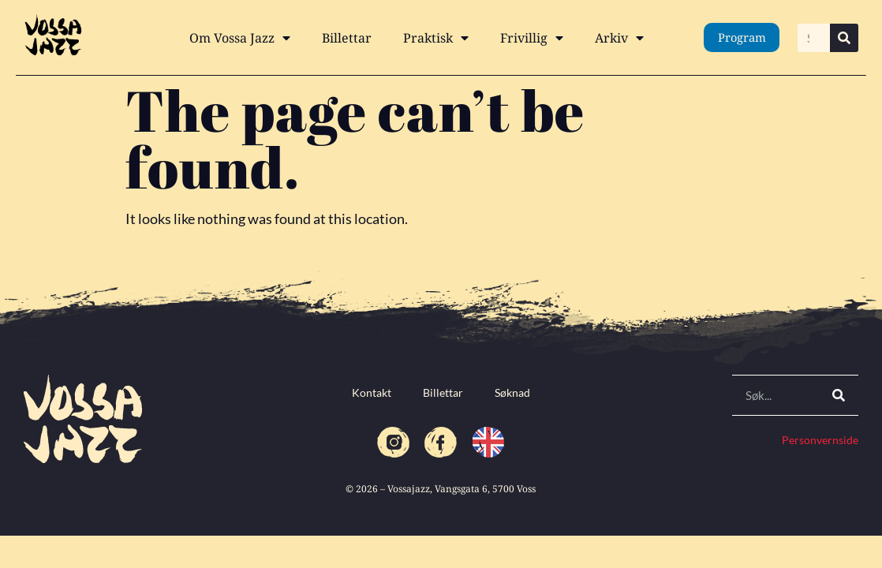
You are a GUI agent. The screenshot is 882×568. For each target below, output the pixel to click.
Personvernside (820, 440)
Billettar (347, 38)
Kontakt (371, 392)
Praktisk (436, 38)
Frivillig (531, 38)
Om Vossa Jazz (239, 38)
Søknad (512, 392)
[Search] (844, 38)
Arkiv (619, 38)
